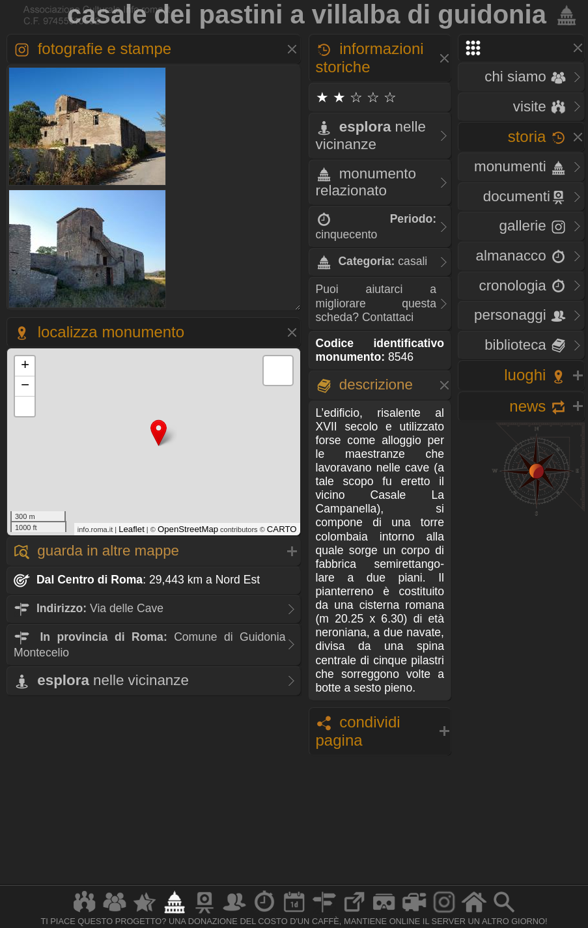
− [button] (25, 386)
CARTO (282, 529)
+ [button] (25, 366)
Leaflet (132, 529)
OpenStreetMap (188, 529)
